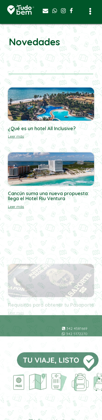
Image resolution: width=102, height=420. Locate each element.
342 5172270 (74, 343)
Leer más (16, 136)
